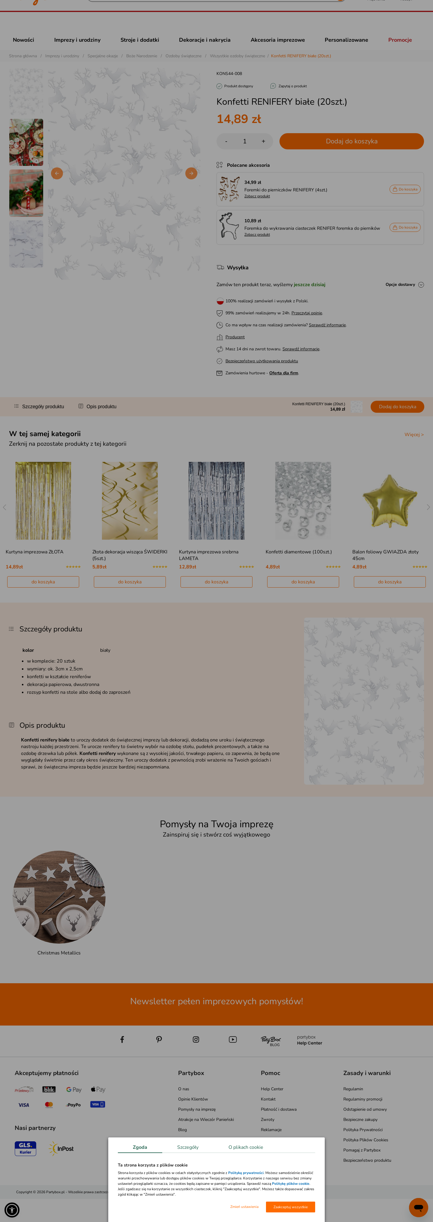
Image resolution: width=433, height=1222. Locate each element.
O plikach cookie (245, 1147)
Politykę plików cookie (290, 1183)
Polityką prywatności (246, 1172)
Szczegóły (188, 1147)
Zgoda (140, 1147)
